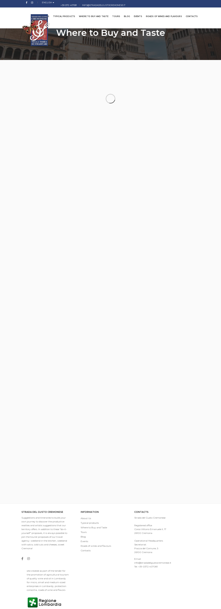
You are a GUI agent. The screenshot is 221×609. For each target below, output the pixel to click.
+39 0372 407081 (143, 2)
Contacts (189, 11)
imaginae (101, 603)
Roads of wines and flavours (161, 11)
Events (135, 11)
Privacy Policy (175, 603)
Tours (113, 11)
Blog (124, 11)
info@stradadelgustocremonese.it (178, 2)
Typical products (61, 11)
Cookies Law (193, 603)
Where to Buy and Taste (91, 11)
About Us (78, 520)
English (39, 2)
